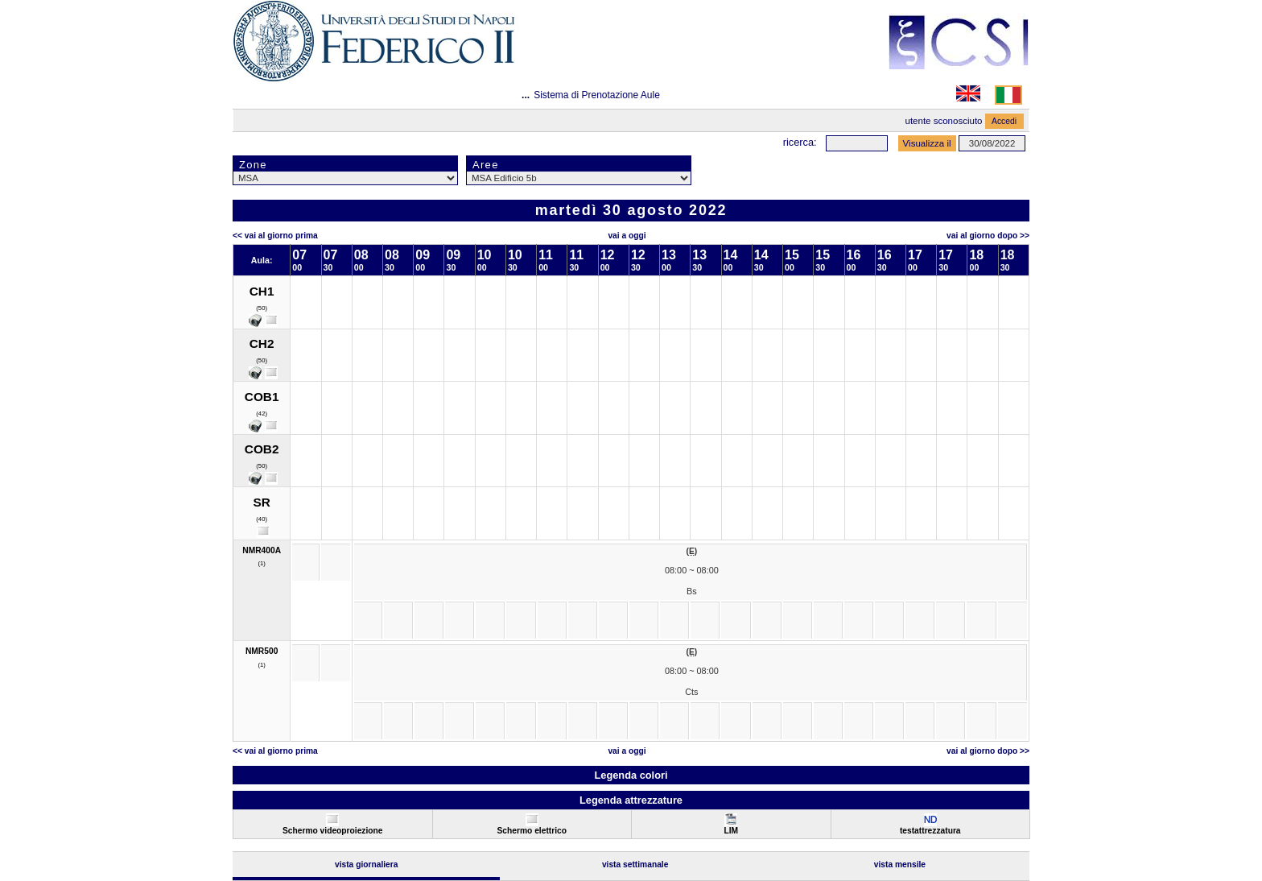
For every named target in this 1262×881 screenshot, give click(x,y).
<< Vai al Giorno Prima (275, 235)
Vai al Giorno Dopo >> (987, 235)
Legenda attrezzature (631, 800)
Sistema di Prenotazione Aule (597, 95)
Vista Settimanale (635, 864)
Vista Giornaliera (366, 864)
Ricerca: (800, 142)
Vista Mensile (900, 864)
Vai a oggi (626, 235)
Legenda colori (630, 775)
